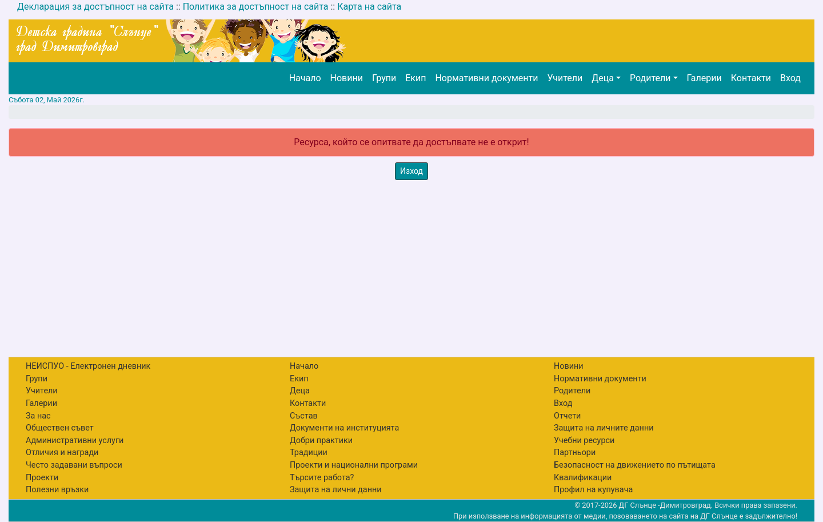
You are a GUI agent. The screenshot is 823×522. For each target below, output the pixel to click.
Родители (650, 78)
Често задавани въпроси (74, 465)
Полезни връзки (57, 490)
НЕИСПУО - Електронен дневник (88, 366)
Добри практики (321, 440)
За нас (38, 416)
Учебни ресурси (584, 440)
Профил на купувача (593, 490)
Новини (346, 78)
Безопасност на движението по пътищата (635, 465)
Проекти (42, 478)
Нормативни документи (486, 78)
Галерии (704, 78)
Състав (304, 416)
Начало (305, 78)
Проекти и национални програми (354, 465)
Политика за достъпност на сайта (256, 6)
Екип (415, 78)
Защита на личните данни (604, 428)
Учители (564, 78)
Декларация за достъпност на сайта (95, 6)
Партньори (575, 452)
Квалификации (583, 478)
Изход (411, 171)
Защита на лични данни (336, 490)
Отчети (567, 416)
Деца (603, 78)
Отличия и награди (62, 452)
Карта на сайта (369, 6)
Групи (384, 78)
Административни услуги (74, 440)
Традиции (308, 452)
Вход (790, 78)
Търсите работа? (322, 478)
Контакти (751, 78)
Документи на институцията (344, 428)
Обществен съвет (60, 428)
